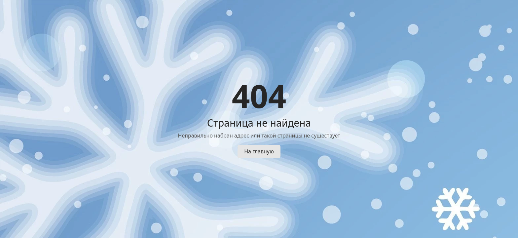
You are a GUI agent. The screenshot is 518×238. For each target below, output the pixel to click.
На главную (259, 151)
